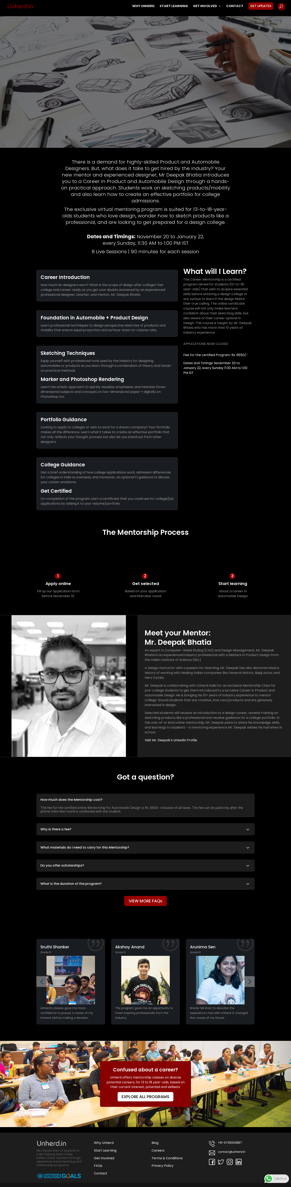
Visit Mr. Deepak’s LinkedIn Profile (171, 740)
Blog (155, 1142)
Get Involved (205, 6)
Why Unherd (143, 6)
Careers (158, 1150)
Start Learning (174, 6)
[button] (41, 981)
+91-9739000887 (225, 1144)
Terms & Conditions (167, 1158)
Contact (234, 6)
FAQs (98, 1165)
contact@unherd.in (227, 1153)
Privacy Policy (162, 1165)
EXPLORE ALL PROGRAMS (145, 1097)
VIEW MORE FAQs (145, 901)
